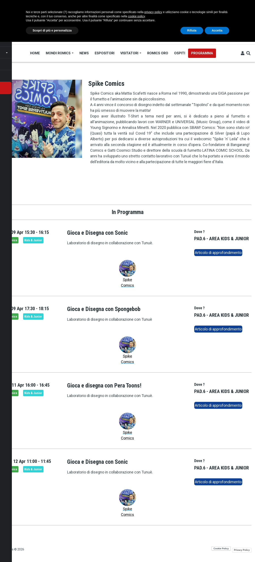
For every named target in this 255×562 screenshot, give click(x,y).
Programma (202, 53)
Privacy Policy (242, 550)
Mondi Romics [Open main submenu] (59, 53)
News (84, 53)
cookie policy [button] (136, 16)
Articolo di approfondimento (218, 252)
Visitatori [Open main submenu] (130, 53)
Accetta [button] (217, 30)
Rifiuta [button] (192, 30)
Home (35, 53)
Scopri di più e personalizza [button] (52, 30)
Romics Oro (157, 53)
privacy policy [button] (153, 12)
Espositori (104, 53)
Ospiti (179, 53)
